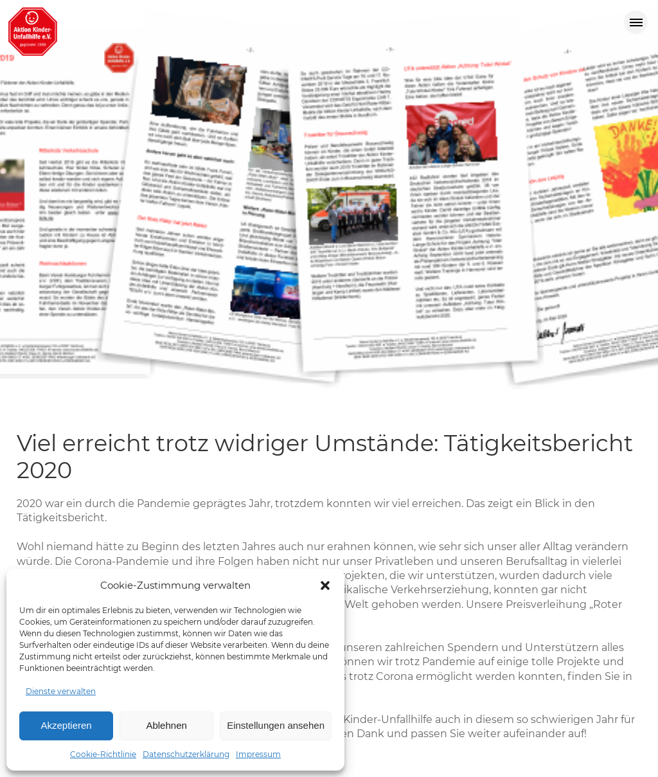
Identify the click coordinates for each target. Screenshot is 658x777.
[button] (325, 585)
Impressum (258, 754)
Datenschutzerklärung (186, 754)
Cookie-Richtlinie (103, 754)
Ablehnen (166, 725)
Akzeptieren (65, 725)
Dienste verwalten (61, 691)
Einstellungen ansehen (276, 725)
